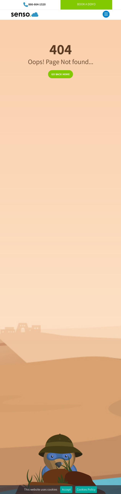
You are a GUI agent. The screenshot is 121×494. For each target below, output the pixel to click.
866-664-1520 (37, 4)
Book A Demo (86, 4)
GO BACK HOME (60, 74)
